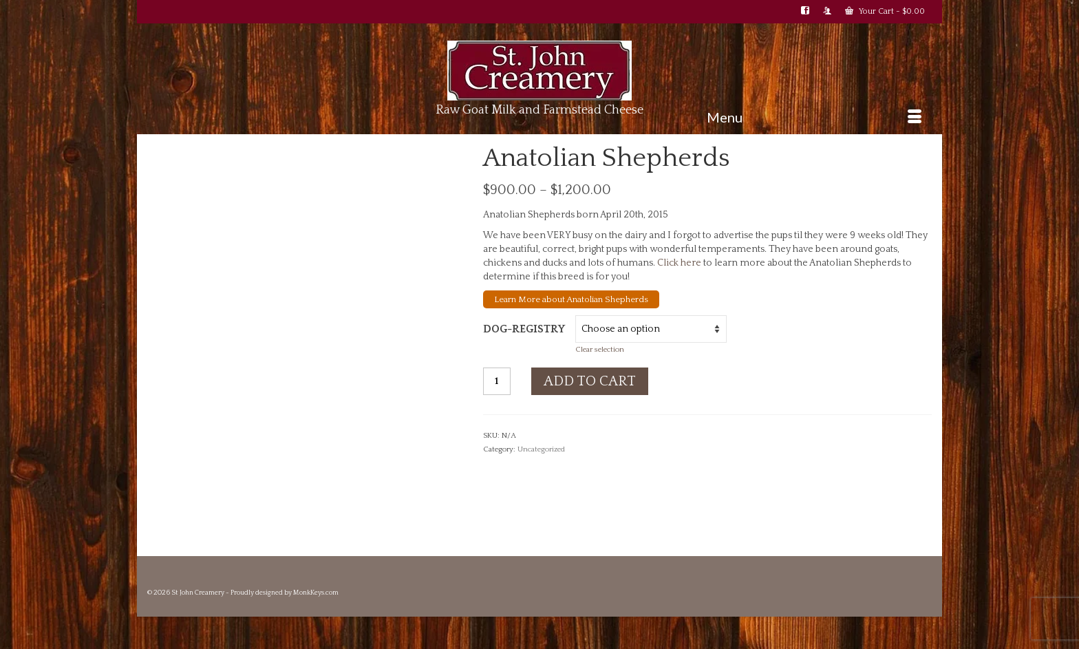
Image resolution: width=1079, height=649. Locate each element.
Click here (679, 262)
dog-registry (524, 329)
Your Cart (885, 11)
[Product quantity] (497, 381)
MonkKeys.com (316, 593)
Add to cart (590, 381)
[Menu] (814, 117)
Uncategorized (541, 449)
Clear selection (599, 349)
